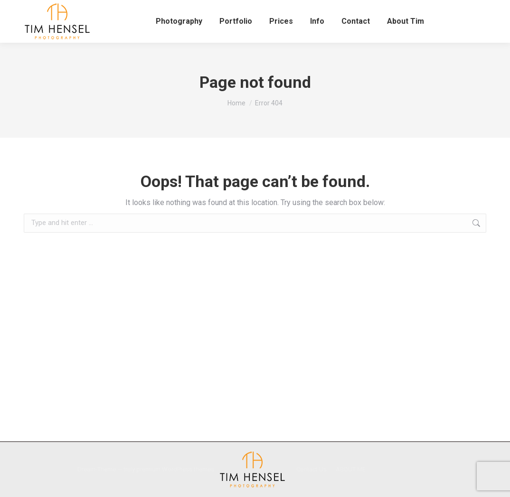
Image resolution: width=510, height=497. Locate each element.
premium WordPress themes (175, 469)
